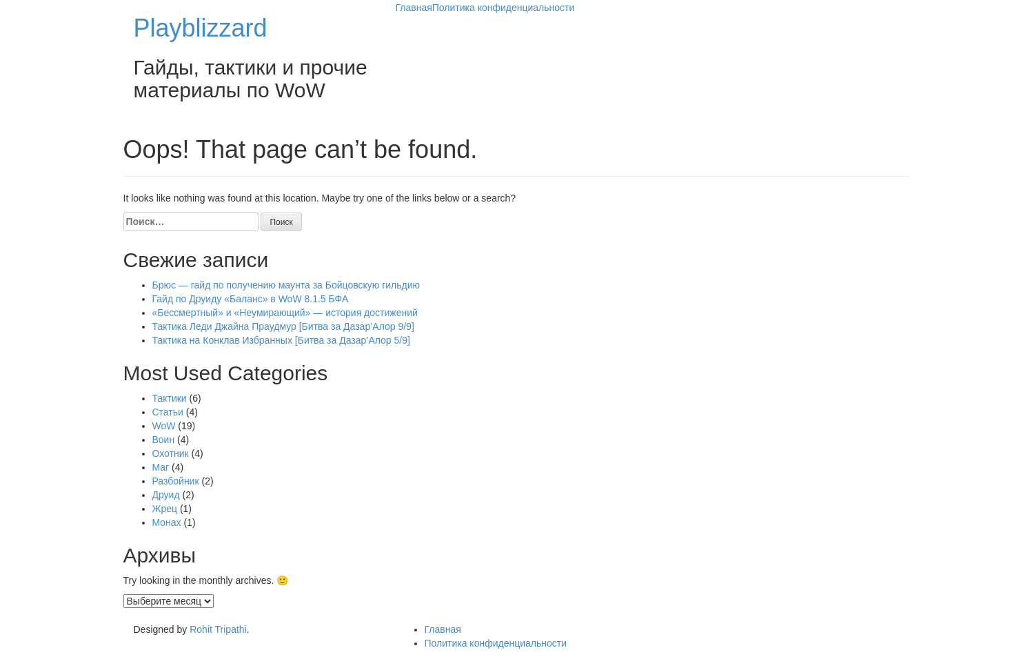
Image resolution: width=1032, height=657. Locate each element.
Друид (166, 494)
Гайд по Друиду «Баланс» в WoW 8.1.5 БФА (250, 298)
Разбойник (175, 481)
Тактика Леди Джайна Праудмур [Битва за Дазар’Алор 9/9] (283, 326)
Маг (161, 467)
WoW (164, 425)
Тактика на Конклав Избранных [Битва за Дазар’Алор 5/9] (281, 340)
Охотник (170, 453)
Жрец (165, 508)
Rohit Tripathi (218, 629)
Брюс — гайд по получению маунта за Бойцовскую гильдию (286, 285)
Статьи (167, 412)
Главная (414, 7)
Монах (166, 522)
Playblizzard (200, 28)
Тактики (169, 398)
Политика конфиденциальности (503, 7)
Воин (163, 439)
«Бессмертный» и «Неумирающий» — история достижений (285, 312)
